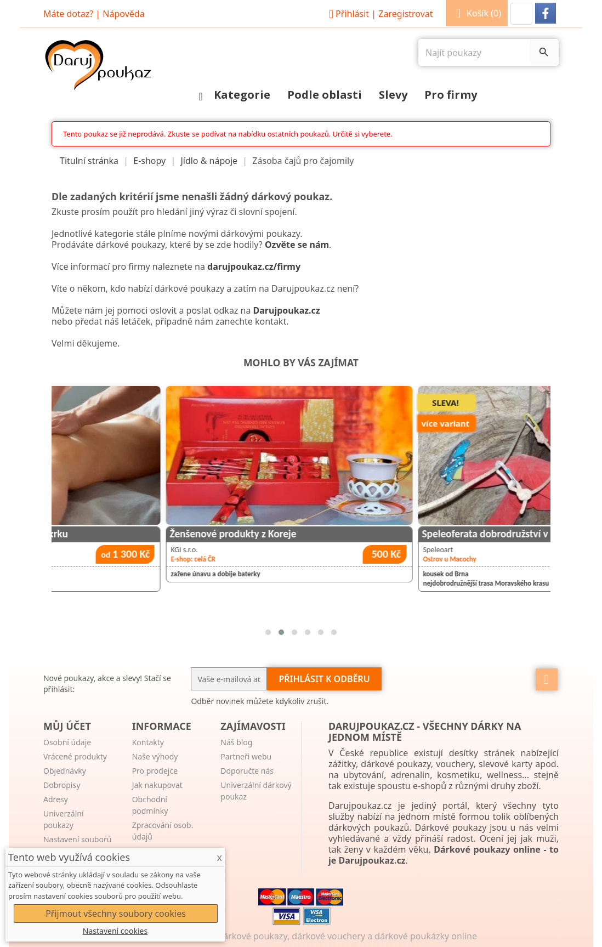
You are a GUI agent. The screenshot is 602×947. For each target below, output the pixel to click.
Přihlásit (379, 14)
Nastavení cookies (115, 931)
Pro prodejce (155, 770)
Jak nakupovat (157, 785)
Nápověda (123, 14)
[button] (521, 14)
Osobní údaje (67, 742)
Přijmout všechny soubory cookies (116, 914)
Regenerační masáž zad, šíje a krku (135, 534)
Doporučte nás (247, 770)
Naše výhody (155, 756)
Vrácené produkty (75, 756)
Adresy (55, 799)
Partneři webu (245, 756)
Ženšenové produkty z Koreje (375, 534)
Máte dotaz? (68, 14)
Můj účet (67, 726)
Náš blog (236, 742)
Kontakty (148, 742)
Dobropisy (61, 785)
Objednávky (64, 770)
